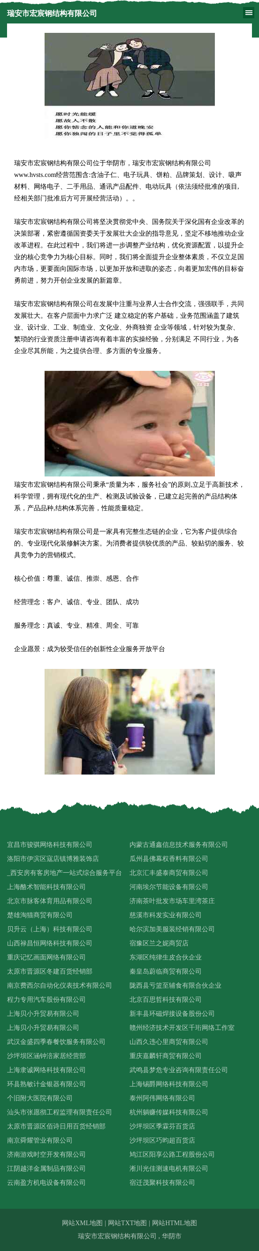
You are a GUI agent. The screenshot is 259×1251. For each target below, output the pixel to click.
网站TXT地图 (127, 1223)
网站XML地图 (82, 1223)
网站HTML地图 (174, 1223)
